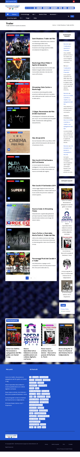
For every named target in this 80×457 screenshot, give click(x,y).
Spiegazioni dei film (12, 335)
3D (34, 8)
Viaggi (28, 18)
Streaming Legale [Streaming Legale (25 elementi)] (34, 430)
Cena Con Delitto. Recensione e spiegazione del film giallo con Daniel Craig (67, 206)
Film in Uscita (11, 35)
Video (35, 18)
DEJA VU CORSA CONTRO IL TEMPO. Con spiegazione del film (68, 100)
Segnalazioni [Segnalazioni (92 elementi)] (33, 421)
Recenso (66, 44)
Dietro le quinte (55, 449)
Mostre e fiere (43, 14)
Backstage (10, 59)
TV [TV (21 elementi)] (35, 432)
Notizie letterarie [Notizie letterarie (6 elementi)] (34, 405)
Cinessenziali (11, 254)
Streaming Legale (12, 18)
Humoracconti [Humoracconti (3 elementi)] (45, 399)
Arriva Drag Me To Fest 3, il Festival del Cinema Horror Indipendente (66, 357)
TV (21, 18)
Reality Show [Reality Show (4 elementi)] (33, 413)
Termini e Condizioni (66, 316)
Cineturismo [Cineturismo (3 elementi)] (33, 388)
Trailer (17, 35)
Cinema (15, 14)
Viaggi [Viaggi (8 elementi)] (39, 432)
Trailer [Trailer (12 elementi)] (31, 432)
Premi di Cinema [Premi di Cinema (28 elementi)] (34, 407)
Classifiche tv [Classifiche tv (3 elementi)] (33, 391)
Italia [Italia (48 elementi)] (31, 402)
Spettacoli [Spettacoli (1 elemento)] (42, 424)
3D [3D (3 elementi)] (30, 382)
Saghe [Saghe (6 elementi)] (31, 418)
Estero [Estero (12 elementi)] (37, 393)
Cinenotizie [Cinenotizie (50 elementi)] (38, 385)
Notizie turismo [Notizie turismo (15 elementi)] (44, 405)
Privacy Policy (65, 314)
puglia (60, 8)
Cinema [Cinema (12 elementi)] (32, 385)
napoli (65, 8)
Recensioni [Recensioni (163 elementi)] (41, 413)
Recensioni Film (24, 108)
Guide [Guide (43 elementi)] (38, 399)
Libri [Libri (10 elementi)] (35, 402)
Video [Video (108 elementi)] (44, 432)
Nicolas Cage (54, 8)
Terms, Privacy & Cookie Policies (64, 454)
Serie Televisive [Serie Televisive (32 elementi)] (34, 424)
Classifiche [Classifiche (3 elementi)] (41, 388)
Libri (34, 14)
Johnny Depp (46, 8)
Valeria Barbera (32, 449)
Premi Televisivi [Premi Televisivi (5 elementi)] (44, 407)
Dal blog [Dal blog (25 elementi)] (32, 393)
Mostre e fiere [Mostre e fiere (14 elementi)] (41, 402)
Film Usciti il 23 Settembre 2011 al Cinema (42, 161)
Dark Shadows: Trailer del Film (43, 39)
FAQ (64, 449)
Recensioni (53, 14)
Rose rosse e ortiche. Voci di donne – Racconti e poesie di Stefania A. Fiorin (48, 358)
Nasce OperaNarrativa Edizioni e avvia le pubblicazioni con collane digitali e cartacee (30, 359)
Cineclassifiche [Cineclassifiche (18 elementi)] (44, 382)
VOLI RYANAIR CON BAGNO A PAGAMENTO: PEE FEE (68, 150)
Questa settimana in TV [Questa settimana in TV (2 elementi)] (36, 410)
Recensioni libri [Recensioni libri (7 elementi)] (43, 416)
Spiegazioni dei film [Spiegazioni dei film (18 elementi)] (35, 427)
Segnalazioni (32, 330)
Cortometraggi (25, 14)
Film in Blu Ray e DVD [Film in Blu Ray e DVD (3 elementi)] (35, 396)
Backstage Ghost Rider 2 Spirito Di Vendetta (42, 64)
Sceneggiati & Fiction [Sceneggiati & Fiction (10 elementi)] (40, 418)
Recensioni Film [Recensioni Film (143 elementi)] (34, 416)
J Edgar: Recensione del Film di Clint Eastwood (43, 113)
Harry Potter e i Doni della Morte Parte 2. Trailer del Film (43, 234)
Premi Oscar (71, 8)
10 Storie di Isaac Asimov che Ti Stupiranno (67, 300)
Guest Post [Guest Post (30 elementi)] (32, 399)
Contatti (70, 449)
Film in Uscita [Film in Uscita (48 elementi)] (45, 396)
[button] (68, 16)
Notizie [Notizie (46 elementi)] (48, 402)
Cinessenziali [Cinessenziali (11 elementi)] (46, 385)
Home (54, 25)
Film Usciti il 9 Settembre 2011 (44, 186)
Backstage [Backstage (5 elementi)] (35, 382)
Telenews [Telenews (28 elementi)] (43, 430)
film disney (39, 8)
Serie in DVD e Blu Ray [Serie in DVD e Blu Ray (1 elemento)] (43, 421)
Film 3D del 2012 (38, 138)
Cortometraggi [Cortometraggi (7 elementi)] (42, 391)
